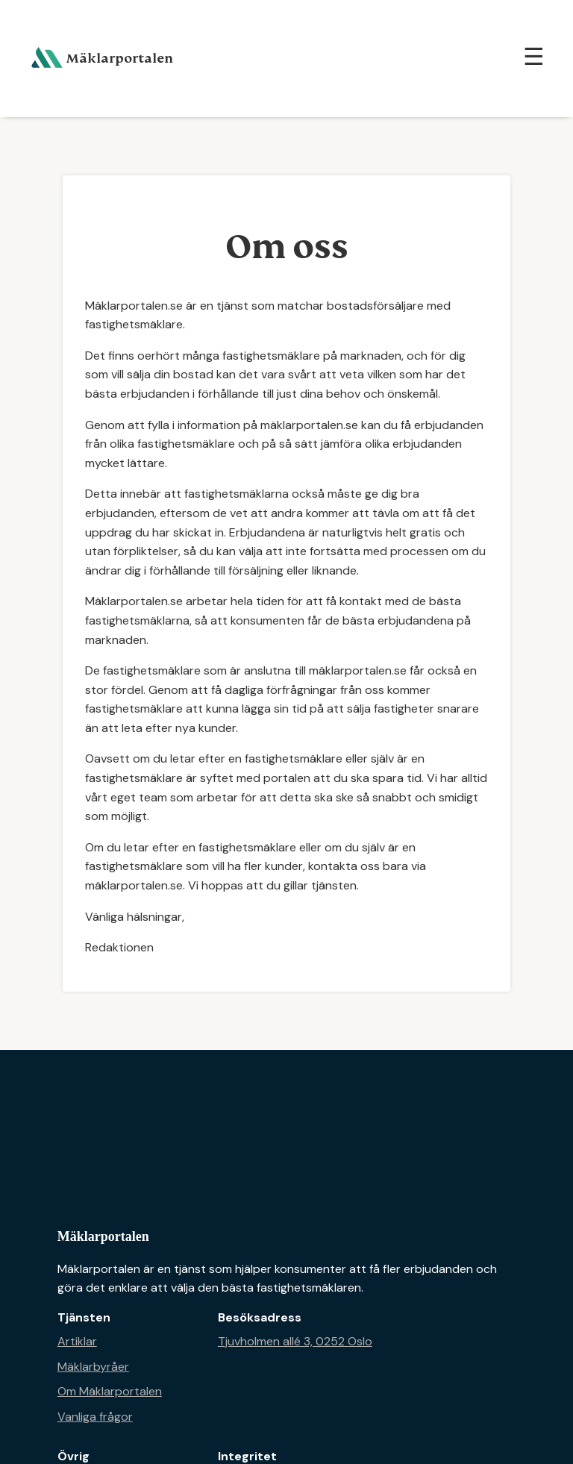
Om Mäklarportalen (109, 1391)
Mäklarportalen (103, 1236)
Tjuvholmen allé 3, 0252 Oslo (295, 1341)
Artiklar (77, 1341)
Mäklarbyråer (93, 1366)
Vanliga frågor (95, 1416)
